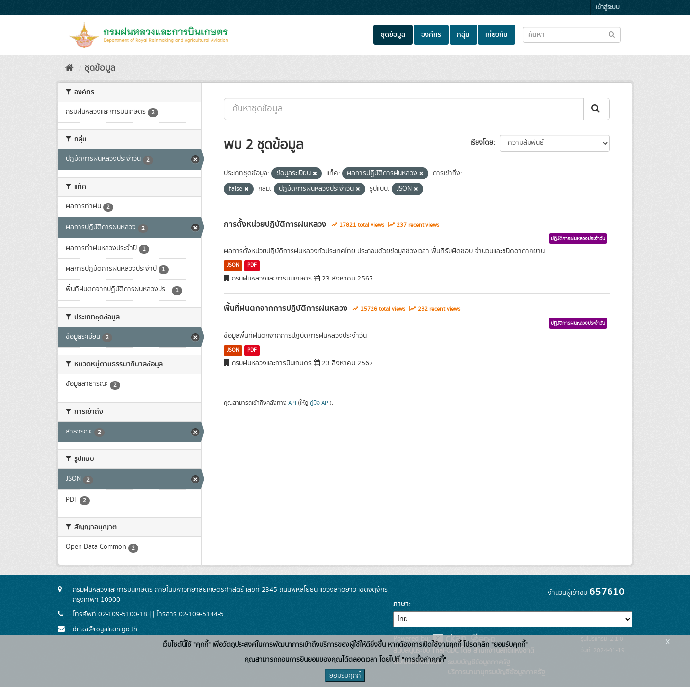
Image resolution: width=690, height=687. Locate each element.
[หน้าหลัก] (69, 68)
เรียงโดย (481, 143)
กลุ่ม (463, 34)
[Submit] (596, 109)
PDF (252, 265)
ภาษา (401, 604)
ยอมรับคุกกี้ (345, 676)
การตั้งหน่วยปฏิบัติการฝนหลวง (275, 224)
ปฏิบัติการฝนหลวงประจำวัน (578, 238)
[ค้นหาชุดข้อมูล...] (404, 109)
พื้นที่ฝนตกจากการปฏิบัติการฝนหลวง (285, 308)
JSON (233, 265)
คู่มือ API (320, 403)
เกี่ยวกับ (496, 34)
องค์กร (431, 34)
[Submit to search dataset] (612, 34)
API (292, 403)
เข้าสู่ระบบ (608, 7)
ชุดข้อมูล (393, 34)
